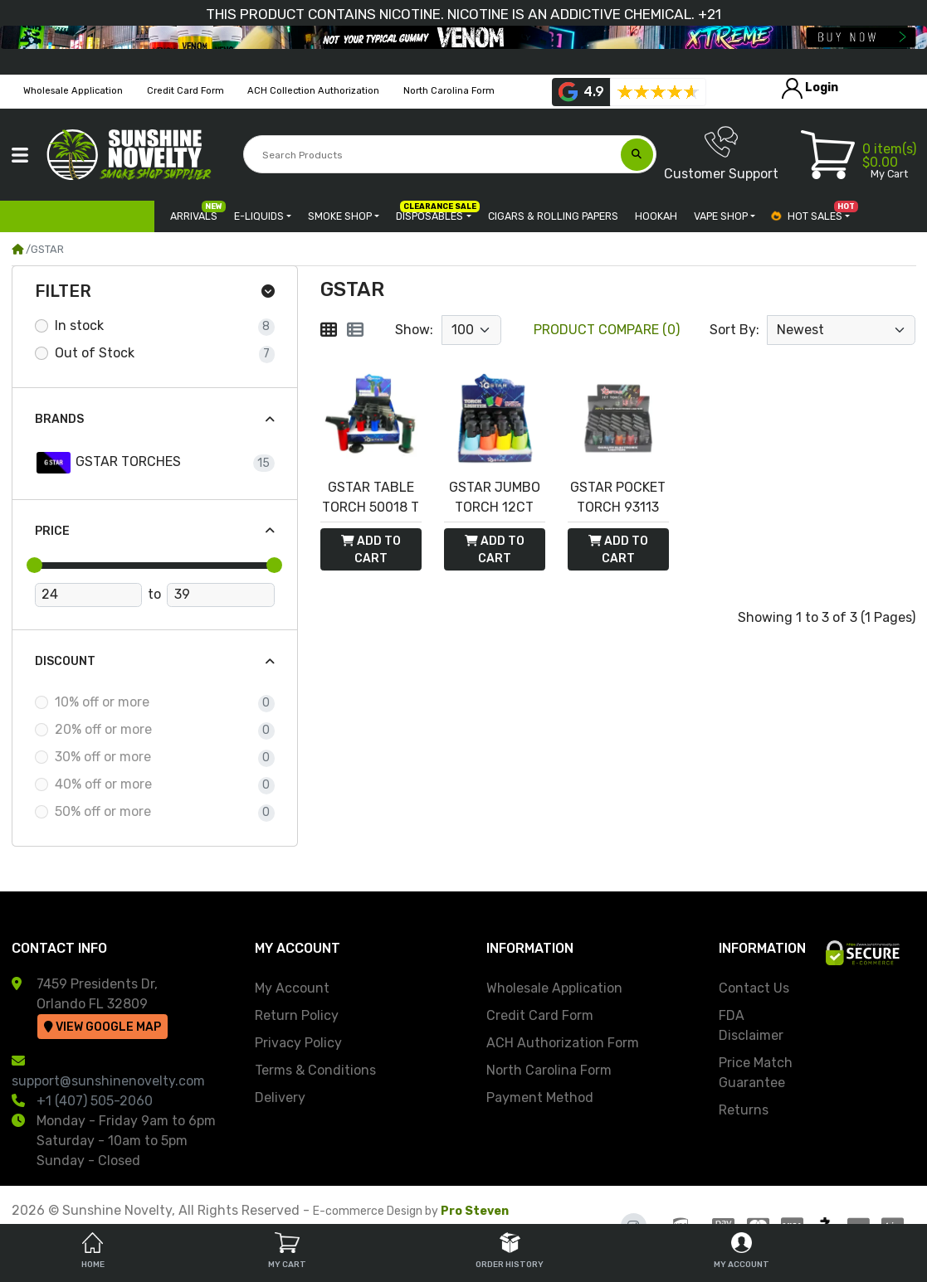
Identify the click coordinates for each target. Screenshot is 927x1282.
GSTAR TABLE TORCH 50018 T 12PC (370, 498)
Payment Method (539, 1097)
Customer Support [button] (721, 153)
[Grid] (328, 330)
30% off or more (103, 757)
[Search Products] (433, 155)
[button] (20, 155)
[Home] (17, 249)
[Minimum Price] (88, 595)
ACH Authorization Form (562, 1043)
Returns (743, 1110)
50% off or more (103, 811)
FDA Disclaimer (751, 1025)
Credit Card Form (539, 1015)
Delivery (280, 1097)
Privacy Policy (298, 1043)
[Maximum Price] (220, 595)
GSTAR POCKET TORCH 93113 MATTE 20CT (618, 498)
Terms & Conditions (315, 1070)
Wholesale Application (554, 988)
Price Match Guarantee (756, 1072)
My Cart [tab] (287, 1251)
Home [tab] (93, 1251)
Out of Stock (94, 353)
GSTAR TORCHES (108, 462)
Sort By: (734, 329)
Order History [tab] (510, 1251)
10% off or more (102, 702)
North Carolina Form (549, 1070)
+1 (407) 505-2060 (95, 1101)
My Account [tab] (741, 1251)
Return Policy (297, 1015)
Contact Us (754, 988)
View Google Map (102, 1027)
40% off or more (103, 784)
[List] (355, 330)
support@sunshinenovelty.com (108, 1081)
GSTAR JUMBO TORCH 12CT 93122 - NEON (494, 498)
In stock (79, 325)
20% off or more (103, 729)
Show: (414, 329)
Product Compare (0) (607, 329)
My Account (292, 988)
